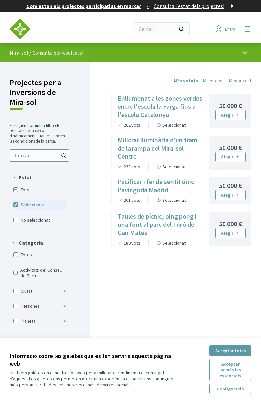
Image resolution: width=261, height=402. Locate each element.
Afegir (230, 115)
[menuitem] (39, 155)
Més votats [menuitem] (186, 80)
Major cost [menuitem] (213, 80)
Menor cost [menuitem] (240, 80)
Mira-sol (19, 52)
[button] (22, 177)
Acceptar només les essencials (230, 370)
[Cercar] (161, 29)
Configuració (230, 389)
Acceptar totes (230, 351)
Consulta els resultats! (57, 52)
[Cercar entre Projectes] (39, 155)
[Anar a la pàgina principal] (53, 28)
